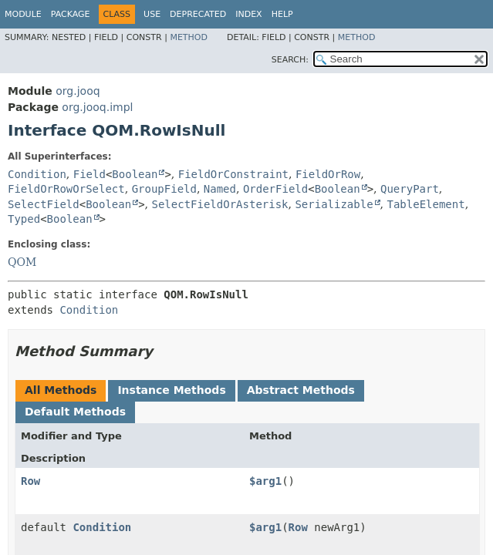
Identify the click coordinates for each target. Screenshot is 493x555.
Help (282, 14)
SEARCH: (290, 60)
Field (89, 174)
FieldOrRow (327, 174)
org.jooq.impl (97, 107)
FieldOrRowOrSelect (66, 189)
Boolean (134, 174)
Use (152, 14)
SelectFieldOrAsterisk (220, 204)
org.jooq (78, 91)
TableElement (426, 204)
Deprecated (198, 14)
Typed (24, 219)
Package (70, 14)
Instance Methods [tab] (171, 390)
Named (220, 189)
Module (23, 14)
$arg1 (265, 481)
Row (30, 481)
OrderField (275, 189)
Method (189, 37)
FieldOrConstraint (233, 174)
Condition (37, 174)
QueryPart (409, 189)
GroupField (164, 189)
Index (248, 14)
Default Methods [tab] (75, 411)
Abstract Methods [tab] (301, 390)
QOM (22, 262)
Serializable (334, 204)
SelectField (43, 204)
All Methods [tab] (60, 390)
